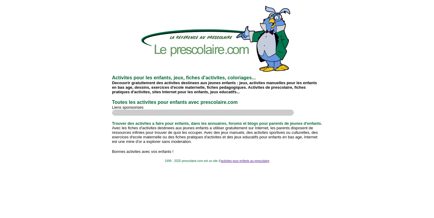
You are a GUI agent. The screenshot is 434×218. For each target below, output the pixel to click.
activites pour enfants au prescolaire (245, 161)
